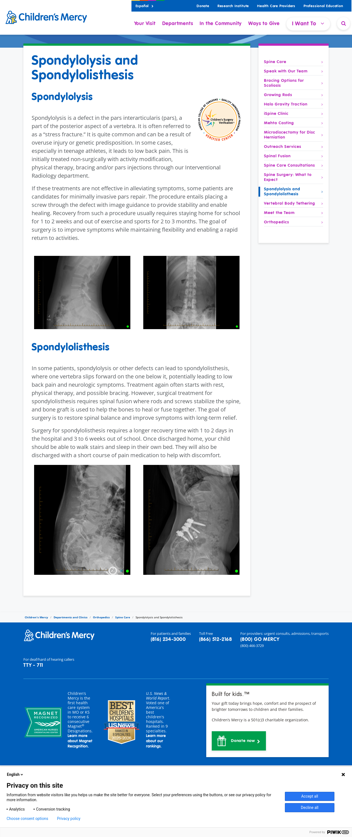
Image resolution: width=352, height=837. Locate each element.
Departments (177, 23)
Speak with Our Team (293, 71)
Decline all (309, 807)
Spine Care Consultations (293, 165)
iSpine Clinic (293, 113)
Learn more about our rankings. (156, 741)
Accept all (309, 796)
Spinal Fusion (293, 156)
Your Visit (145, 23)
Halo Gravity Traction (293, 104)
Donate (203, 6)
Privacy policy (68, 818)
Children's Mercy (36, 617)
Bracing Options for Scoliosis (293, 83)
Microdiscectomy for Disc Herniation (293, 135)
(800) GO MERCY (259, 639)
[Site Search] (343, 23)
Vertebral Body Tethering (293, 203)
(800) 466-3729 (252, 645)
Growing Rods (293, 95)
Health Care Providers (276, 6)
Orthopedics (293, 222)
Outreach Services (293, 146)
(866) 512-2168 (215, 639)
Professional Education (323, 6)
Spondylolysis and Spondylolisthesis (293, 192)
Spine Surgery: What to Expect (293, 177)
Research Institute (233, 6)
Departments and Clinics (70, 617)
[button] (239, 741)
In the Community (221, 23)
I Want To (308, 23)
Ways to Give (264, 23)
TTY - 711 (33, 665)
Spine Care (293, 61)
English (15, 774)
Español (145, 6)
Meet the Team (293, 212)
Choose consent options (27, 818)
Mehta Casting (293, 123)
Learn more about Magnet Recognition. (80, 741)
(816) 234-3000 (168, 639)
